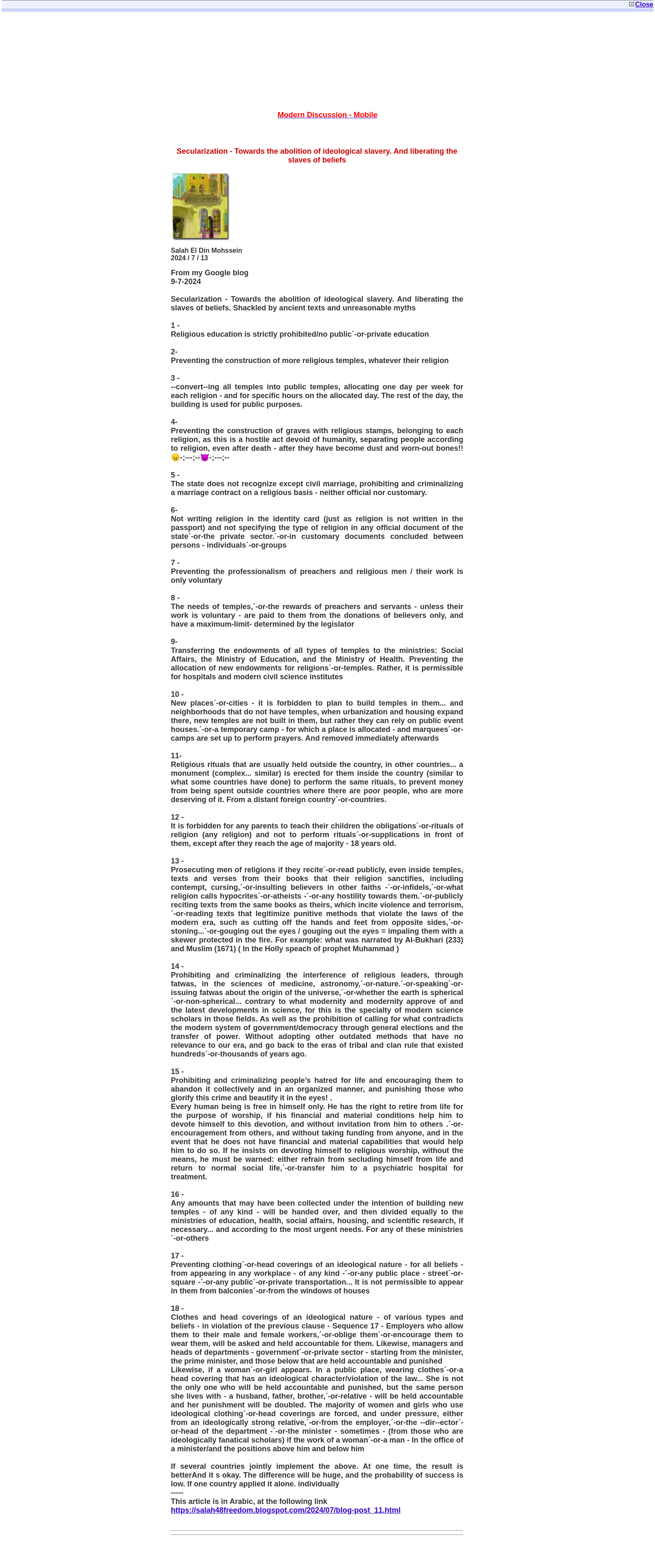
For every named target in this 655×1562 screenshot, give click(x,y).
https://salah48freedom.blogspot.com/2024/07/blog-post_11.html (286, 1510)
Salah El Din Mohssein (206, 250)
